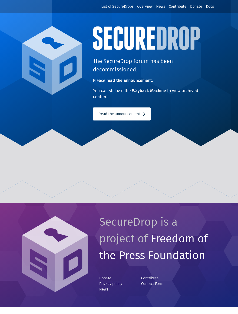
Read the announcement (122, 114)
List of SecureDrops (117, 6)
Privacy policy (110, 284)
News (160, 6)
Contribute (177, 6)
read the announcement (129, 81)
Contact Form (152, 284)
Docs (210, 6)
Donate (196, 6)
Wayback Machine (149, 91)
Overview (144, 6)
